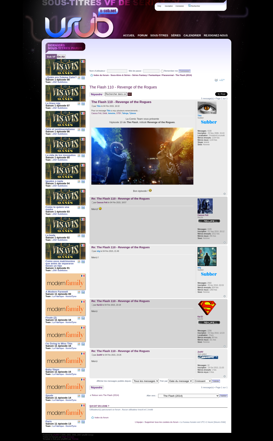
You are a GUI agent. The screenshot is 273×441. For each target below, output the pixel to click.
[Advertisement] (158, 50)
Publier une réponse (96, 94)
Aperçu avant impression (216, 80)
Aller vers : (151, 395)
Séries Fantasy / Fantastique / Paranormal (153, 75)
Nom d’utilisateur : (97, 71)
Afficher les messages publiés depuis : (128, 381)
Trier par (176, 381)
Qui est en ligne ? (99, 406)
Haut (225, 194)
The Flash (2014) (184, 75)
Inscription (169, 6)
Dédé (105, 113)
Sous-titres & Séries (120, 75)
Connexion (180, 6)
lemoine (111, 113)
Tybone (132, 113)
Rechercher (194, 6)
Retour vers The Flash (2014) (105, 395)
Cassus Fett (96, 113)
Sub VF (51, 56)
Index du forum (101, 75)
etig (98, 251)
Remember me (169, 71)
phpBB (56, 435)
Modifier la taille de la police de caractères (222, 80)
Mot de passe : (135, 71)
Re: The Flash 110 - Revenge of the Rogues (120, 198)
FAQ (159, 6)
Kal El (99, 305)
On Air (61, 56)
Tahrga (125, 113)
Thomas (75, 439)
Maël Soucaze (68, 437)
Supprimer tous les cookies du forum (162, 422)
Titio (99, 106)
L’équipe (139, 422)
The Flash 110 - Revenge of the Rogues (123, 87)
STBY (118, 113)
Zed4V (99, 355)
